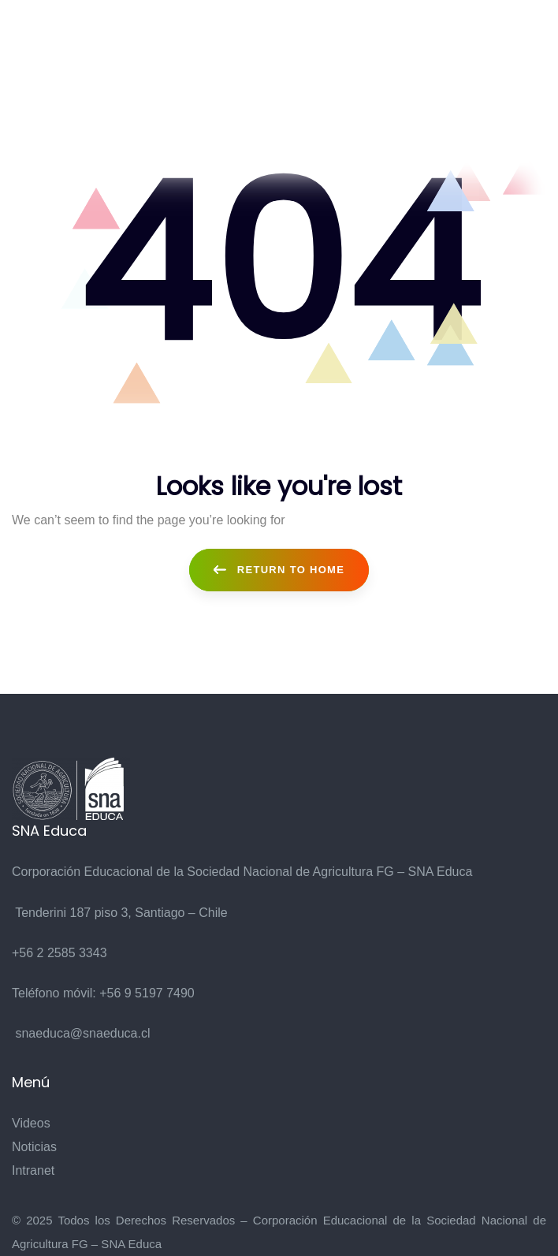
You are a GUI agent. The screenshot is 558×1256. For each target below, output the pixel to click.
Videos (31, 1123)
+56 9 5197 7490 (147, 993)
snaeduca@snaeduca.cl (82, 1033)
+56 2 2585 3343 (59, 953)
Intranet (33, 1170)
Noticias (34, 1147)
